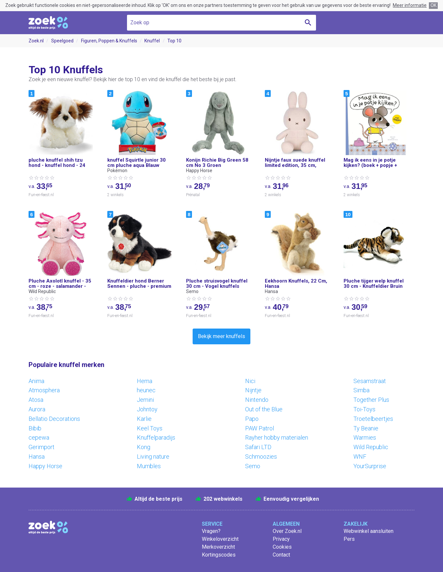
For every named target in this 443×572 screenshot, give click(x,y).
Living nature (153, 456)
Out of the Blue (264, 409)
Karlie (144, 418)
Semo (252, 466)
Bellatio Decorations (54, 418)
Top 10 (174, 40)
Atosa (36, 399)
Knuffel (152, 40)
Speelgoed (62, 40)
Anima (36, 381)
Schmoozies (261, 456)
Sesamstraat (369, 381)
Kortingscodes (219, 555)
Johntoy (147, 409)
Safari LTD (258, 447)
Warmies (364, 437)
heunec (146, 390)
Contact (281, 555)
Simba (361, 390)
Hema (144, 381)
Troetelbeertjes (373, 418)
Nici (250, 381)
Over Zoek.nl (287, 531)
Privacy (281, 539)
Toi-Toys (364, 409)
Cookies (282, 547)
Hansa (37, 456)
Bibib (35, 428)
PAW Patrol (259, 428)
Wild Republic (370, 447)
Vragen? (211, 531)
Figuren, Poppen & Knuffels (109, 40)
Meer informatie (410, 5)
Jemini (145, 399)
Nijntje (253, 390)
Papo (252, 418)
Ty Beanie (365, 428)
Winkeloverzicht (220, 539)
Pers (349, 539)
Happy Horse (45, 466)
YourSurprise (369, 466)
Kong (143, 447)
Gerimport (41, 447)
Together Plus (371, 399)
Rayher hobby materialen (276, 437)
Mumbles (149, 466)
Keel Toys (149, 428)
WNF (359, 456)
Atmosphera (44, 390)
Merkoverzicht (218, 547)
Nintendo (256, 399)
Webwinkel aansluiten (368, 531)
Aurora (37, 409)
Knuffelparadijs (156, 437)
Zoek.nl (36, 40)
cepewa (39, 437)
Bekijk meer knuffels (221, 336)
